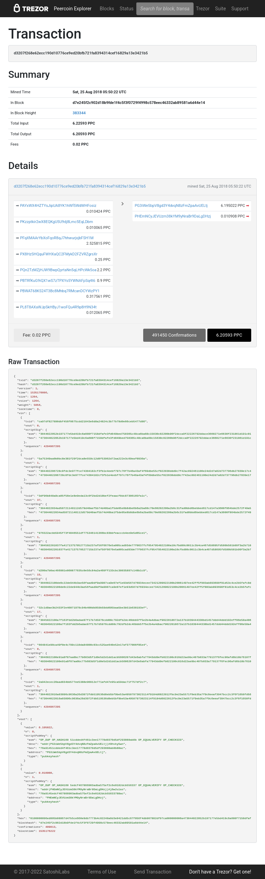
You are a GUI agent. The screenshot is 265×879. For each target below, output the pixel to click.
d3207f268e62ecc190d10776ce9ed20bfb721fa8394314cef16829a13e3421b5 (80, 186)
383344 (79, 113)
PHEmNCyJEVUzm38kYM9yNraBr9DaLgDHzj (173, 216)
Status (127, 8)
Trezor (202, 8)
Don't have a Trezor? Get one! (220, 872)
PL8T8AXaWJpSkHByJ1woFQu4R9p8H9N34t (58, 307)
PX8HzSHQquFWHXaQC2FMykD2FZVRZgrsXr (58, 254)
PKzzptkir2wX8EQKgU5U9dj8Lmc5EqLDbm (56, 222)
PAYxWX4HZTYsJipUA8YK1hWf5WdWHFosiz (58, 205)
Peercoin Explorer (72, 8)
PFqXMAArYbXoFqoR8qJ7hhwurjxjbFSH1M (57, 238)
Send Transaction (152, 872)
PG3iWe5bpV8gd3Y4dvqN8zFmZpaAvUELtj (171, 205)
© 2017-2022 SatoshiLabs (42, 872)
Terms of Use (102, 872)
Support (240, 8)
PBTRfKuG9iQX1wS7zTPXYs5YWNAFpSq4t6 (57, 280)
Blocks (107, 8)
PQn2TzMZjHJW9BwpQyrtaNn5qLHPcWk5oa (58, 270)
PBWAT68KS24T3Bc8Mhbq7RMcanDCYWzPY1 (60, 291)
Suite (220, 8)
